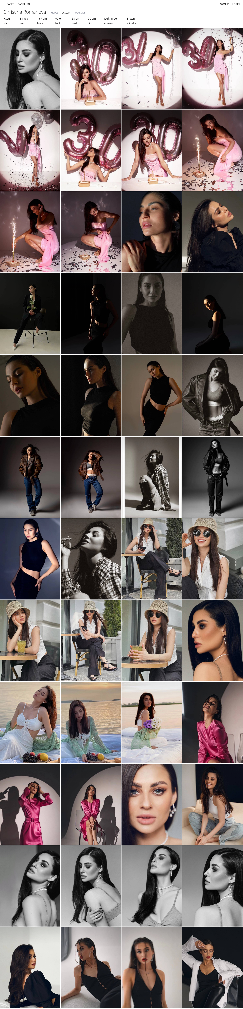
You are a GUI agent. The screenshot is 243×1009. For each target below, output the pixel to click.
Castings (24, 4)
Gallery (66, 12)
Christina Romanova (24, 11)
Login (236, 4)
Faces (10, 4)
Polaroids (79, 12)
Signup (224, 4)
